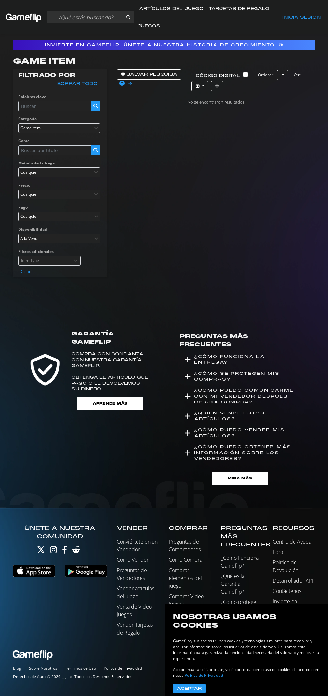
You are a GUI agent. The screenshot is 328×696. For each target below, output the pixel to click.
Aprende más (110, 403)
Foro (278, 552)
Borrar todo (77, 83)
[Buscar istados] (89, 17)
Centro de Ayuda (292, 541)
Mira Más (240, 478)
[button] (128, 17)
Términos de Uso (80, 668)
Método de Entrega (36, 163)
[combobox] (59, 128)
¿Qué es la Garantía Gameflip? (232, 583)
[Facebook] (64, 551)
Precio (24, 185)
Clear (26, 271)
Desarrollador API (293, 580)
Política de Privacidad (123, 668)
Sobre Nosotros (43, 668)
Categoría (27, 119)
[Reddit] (76, 551)
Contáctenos (287, 591)
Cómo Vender (133, 559)
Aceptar (189, 688)
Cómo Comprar (186, 559)
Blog (17, 668)
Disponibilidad (32, 229)
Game (24, 141)
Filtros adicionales (36, 251)
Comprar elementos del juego (185, 578)
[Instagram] (53, 551)
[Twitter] (41, 551)
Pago (23, 207)
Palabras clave (32, 96)
